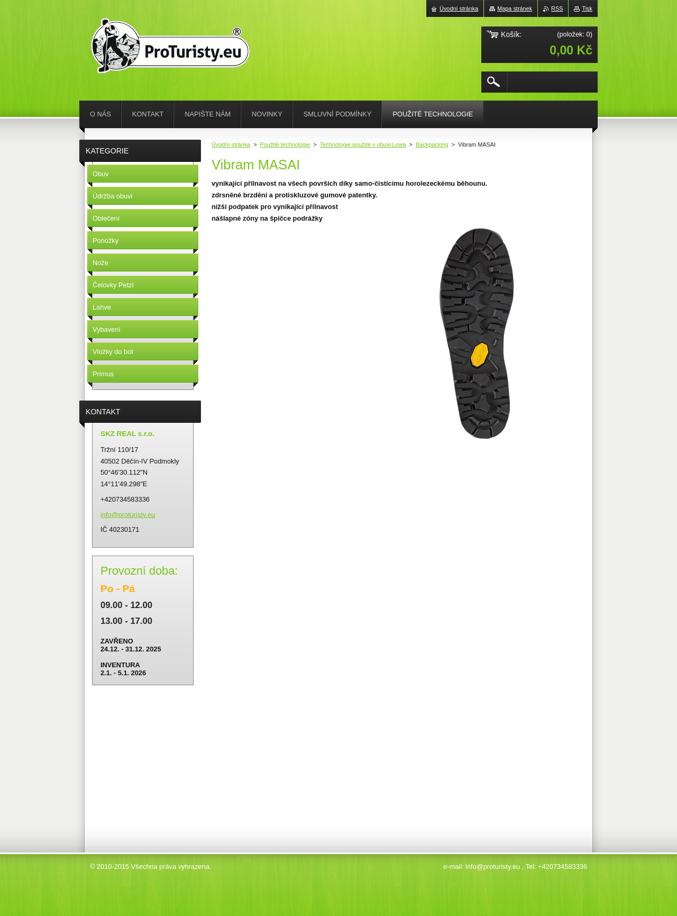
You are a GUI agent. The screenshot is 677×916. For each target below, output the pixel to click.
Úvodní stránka (231, 144)
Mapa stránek (514, 8)
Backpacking (432, 144)
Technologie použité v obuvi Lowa (363, 144)
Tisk (587, 8)
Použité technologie (285, 144)
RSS (557, 8)
